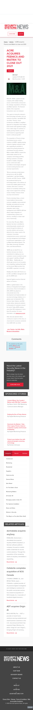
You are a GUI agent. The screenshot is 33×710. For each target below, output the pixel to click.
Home (6, 42)
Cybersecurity (10, 475)
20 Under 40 (9, 496)
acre (8, 329)
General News (10, 479)
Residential (9, 467)
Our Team (16, 671)
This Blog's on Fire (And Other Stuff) (16, 516)
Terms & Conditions (21, 699)
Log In (21, 34)
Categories (8, 453)
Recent (16, 453)
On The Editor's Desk (12, 487)
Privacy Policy (6, 699)
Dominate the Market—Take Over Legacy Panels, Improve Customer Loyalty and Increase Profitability (16, 426)
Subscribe (12, 34)
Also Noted (9, 483)
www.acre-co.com (20, 313)
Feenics (12, 329)
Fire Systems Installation (12, 504)
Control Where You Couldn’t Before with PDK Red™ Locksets (17, 401)
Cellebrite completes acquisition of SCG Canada (16, 571)
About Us (16, 667)
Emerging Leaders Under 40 (14, 500)
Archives (25, 453)
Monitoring (9, 463)
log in (14, 345)
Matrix (22, 329)
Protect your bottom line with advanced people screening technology (16, 441)
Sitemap (13, 699)
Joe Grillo (17, 329)
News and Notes (10, 508)
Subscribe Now (15, 384)
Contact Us (16, 678)
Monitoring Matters (11, 491)
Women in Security (11, 512)
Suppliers (10, 71)
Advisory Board (16, 674)
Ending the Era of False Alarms (16, 414)
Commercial (9, 459)
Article (11, 42)
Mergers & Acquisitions (13, 331)
